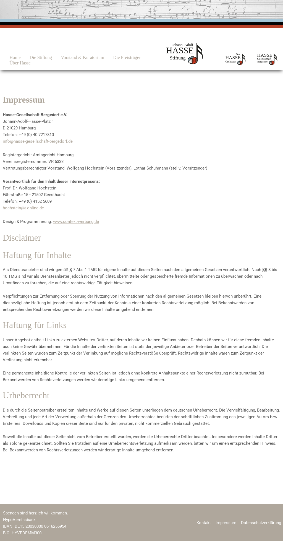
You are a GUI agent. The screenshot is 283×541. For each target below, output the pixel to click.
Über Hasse (17, 63)
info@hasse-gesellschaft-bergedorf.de (38, 141)
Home (12, 57)
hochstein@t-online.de (23, 207)
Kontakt (205, 522)
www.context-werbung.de (76, 221)
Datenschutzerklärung (262, 522)
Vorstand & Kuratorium (74, 57)
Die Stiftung (35, 57)
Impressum (227, 522)
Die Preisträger (116, 57)
